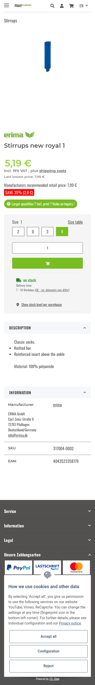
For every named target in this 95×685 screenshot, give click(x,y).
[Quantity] (47, 247)
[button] (53, 6)
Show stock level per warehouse (39, 304)
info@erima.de (18, 435)
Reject (49, 666)
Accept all (48, 636)
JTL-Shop (54, 678)
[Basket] (71, 6)
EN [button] (81, 6)
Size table (75, 222)
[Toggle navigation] (6, 3)
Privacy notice (70, 623)
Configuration (48, 651)
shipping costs (52, 171)
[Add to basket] (47, 263)
